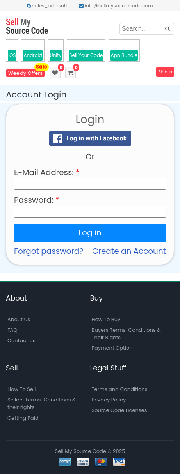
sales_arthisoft (47, 5)
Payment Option (112, 348)
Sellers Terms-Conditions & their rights (41, 403)
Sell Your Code (86, 55)
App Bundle (124, 55)
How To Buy (106, 319)
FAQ (12, 330)
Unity (56, 55)
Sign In (165, 72)
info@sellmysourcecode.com (116, 5)
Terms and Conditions (120, 389)
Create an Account (129, 251)
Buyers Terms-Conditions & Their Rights (126, 333)
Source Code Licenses (119, 410)
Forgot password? (49, 251)
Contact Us (21, 340)
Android (32, 55)
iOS (12, 55)
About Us (18, 319)
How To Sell (21, 389)
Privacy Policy (109, 399)
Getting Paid (23, 418)
